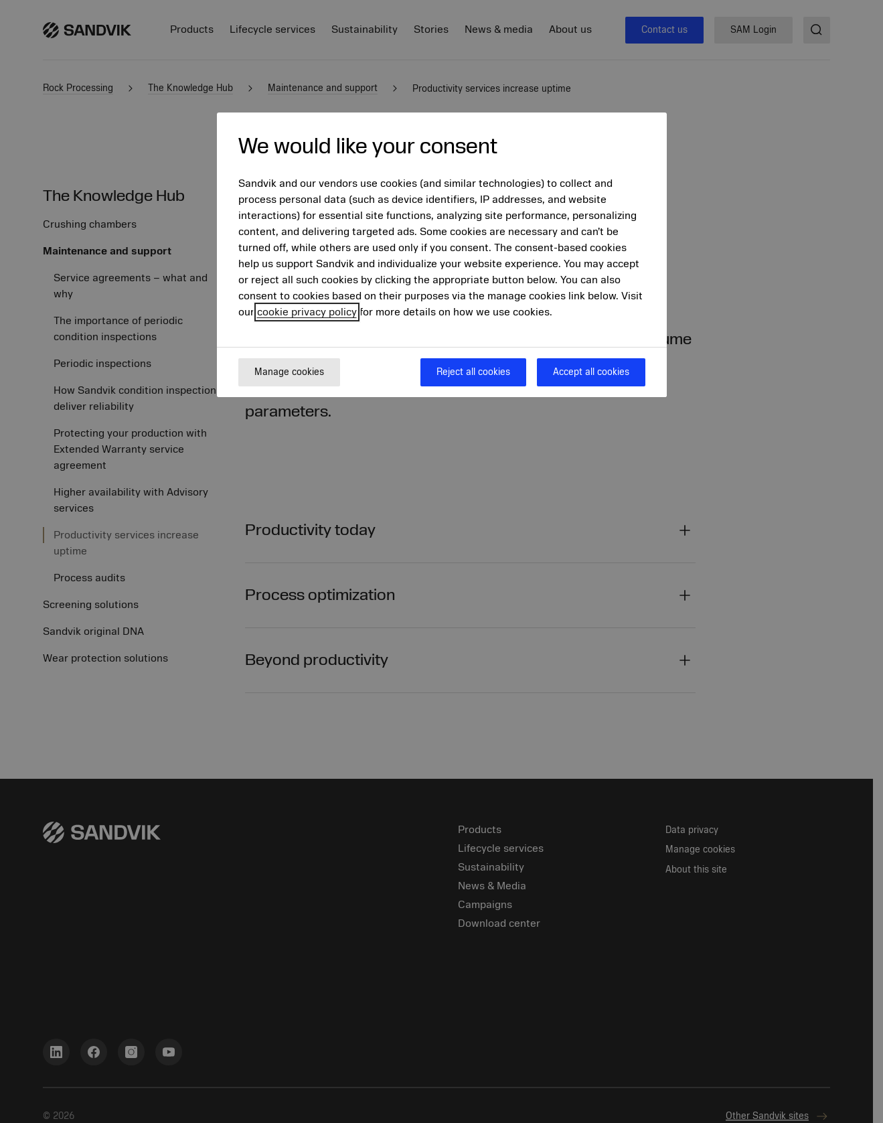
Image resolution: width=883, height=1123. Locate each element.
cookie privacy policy (307, 312)
